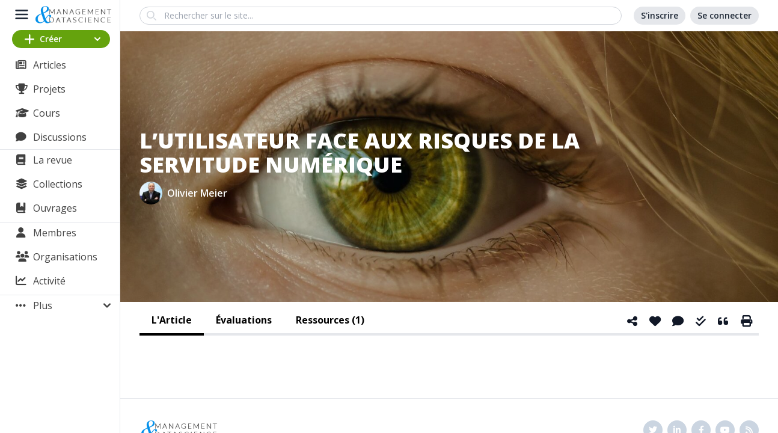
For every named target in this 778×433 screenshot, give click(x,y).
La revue (52, 160)
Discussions (60, 137)
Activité (49, 280)
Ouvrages (55, 208)
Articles (49, 65)
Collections (57, 184)
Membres (54, 232)
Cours (46, 113)
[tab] (171, 321)
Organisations (65, 256)
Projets (49, 89)
